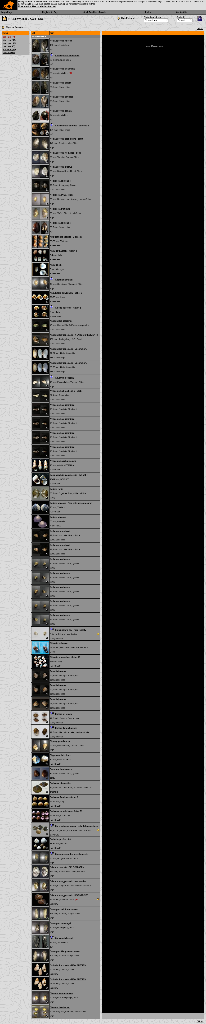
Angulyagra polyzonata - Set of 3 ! (66, 293)
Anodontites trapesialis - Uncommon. (68, 349)
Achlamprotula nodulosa (67, 55)
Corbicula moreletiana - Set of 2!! (66, 811)
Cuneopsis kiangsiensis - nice (64, 951)
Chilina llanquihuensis (66, 728)
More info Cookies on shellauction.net (37, 6)
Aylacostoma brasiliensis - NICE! (66, 391)
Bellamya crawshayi (60, 531)
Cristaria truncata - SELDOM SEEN (67, 867)
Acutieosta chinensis (60, 223)
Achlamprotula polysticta (62, 69)
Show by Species (14, 27)
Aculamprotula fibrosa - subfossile (72, 126)
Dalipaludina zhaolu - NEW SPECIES (68, 965)
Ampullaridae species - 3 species (66, 237)
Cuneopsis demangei (60, 923)
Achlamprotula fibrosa (61, 41)
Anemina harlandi (64, 280)
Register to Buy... (50, 12)
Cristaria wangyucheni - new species (68, 881)
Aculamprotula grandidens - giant (66, 139)
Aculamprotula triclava (61, 167)
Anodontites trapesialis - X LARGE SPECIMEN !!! (74, 335)
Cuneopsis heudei (64, 938)
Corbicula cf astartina (60, 783)
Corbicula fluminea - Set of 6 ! (64, 797)
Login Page (6, 12)
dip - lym (9, 40)
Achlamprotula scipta (60, 83)
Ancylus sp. (55, 265)
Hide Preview (127, 18)
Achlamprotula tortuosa (61, 97)
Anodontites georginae (61, 321)
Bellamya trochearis (60, 559)
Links (148, 12)
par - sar (9, 46)
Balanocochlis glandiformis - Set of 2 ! (69, 475)
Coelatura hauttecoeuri (61, 769)
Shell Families (90, 12)
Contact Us (181, 12)
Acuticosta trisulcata (60, 209)
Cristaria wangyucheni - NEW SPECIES (69, 895)
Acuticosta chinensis (60, 181)
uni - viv (9, 52)
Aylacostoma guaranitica (62, 405)
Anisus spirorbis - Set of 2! (68, 308)
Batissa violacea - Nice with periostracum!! (71, 503)
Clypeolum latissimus (60, 755)
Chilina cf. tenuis (63, 714)
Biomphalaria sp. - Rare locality (70, 630)
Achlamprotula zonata (60, 111)
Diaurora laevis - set (60, 1007)
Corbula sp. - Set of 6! (60, 839)
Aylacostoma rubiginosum (63, 461)
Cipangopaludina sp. (60, 741)
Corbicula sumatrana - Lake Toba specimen (76, 826)
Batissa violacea (58, 517)
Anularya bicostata (64, 378)
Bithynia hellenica (59, 643)
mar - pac (9, 43)
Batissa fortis (56, 489)
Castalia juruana (58, 671)
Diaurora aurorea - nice (61, 993)
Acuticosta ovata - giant (61, 195)
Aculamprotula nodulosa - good (65, 153)
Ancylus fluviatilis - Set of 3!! (64, 251)
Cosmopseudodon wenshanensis (71, 854)
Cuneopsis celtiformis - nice (64, 909)
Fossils (102, 12)
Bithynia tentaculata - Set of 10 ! (65, 657)
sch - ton (9, 49)
